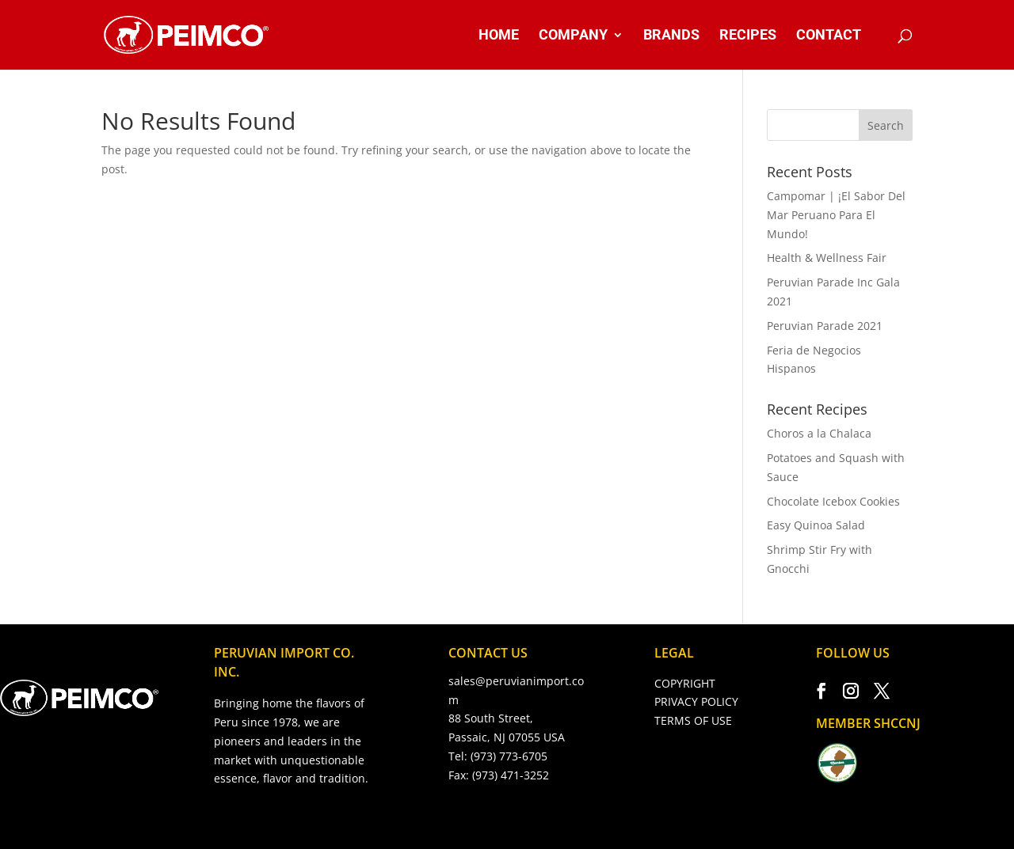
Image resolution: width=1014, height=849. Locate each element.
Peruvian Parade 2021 (824, 325)
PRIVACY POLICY (696, 701)
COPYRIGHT (684, 683)
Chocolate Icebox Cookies (833, 501)
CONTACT (828, 36)
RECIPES (747, 36)
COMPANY (573, 36)
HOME (498, 36)
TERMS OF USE (693, 720)
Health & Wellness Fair (826, 257)
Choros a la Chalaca (819, 433)
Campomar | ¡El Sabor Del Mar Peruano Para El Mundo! (836, 214)
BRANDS (671, 36)
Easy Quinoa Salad (816, 525)
